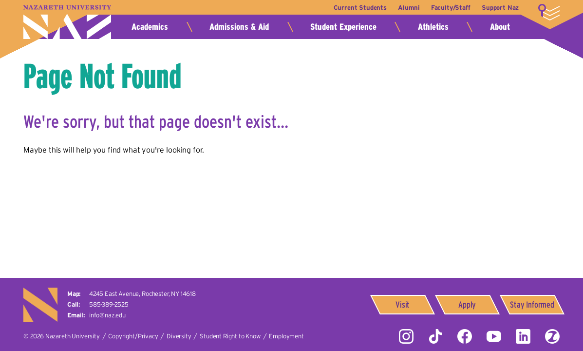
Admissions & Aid (239, 27)
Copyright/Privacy (133, 336)
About (500, 27)
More (549, 12)
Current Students (356, 7)
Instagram (406, 336)
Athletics (433, 27)
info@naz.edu (107, 315)
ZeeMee (552, 336)
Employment (286, 336)
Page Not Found (102, 76)
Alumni (406, 7)
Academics (150, 27)
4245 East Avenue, (142, 293)
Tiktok (435, 336)
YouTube (494, 336)
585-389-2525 (109, 304)
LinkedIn (523, 336)
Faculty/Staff (449, 7)
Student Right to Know (230, 336)
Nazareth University (67, 22)
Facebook (464, 336)
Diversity (179, 336)
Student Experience (343, 27)
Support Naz (500, 7)
